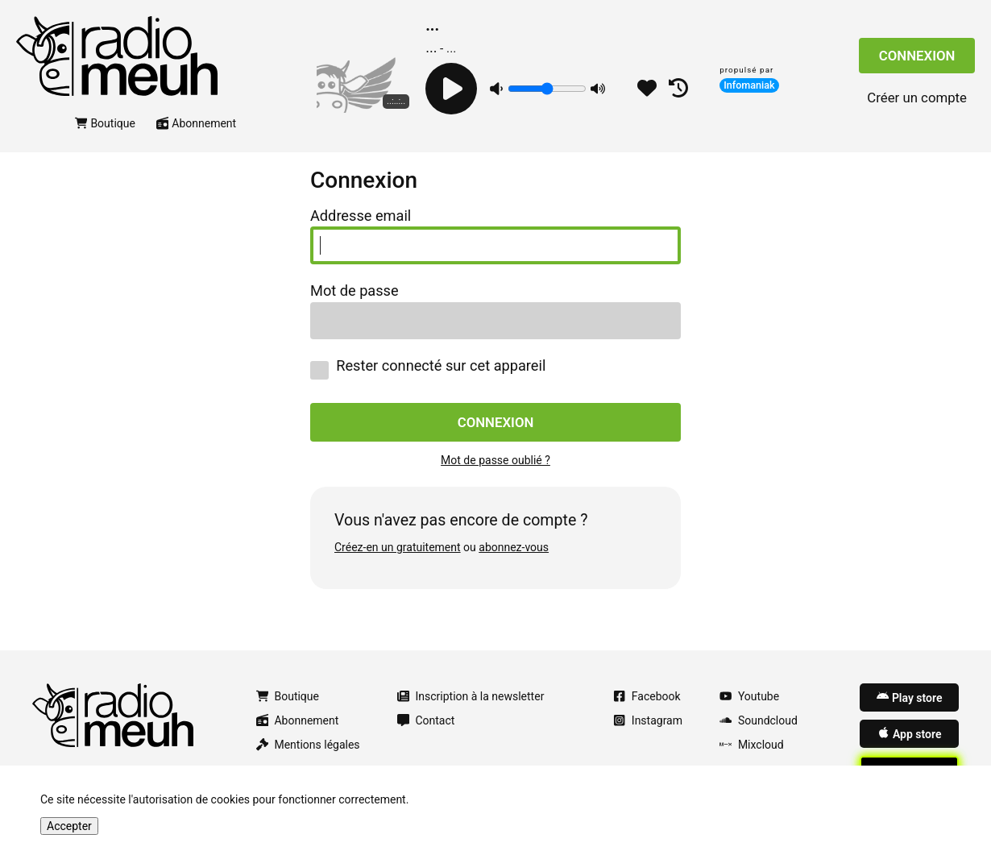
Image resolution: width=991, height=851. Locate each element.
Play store (909, 697)
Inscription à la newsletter (471, 696)
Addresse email (360, 216)
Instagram (647, 720)
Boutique (105, 123)
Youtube (749, 696)
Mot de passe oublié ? (495, 460)
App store (909, 733)
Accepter (69, 826)
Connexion (917, 56)
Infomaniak (749, 85)
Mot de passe (354, 290)
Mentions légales (308, 744)
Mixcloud (751, 744)
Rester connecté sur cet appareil (427, 368)
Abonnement (196, 123)
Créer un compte (917, 97)
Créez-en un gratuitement (397, 547)
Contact (426, 720)
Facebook (647, 696)
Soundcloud (758, 720)
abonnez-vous (514, 547)
